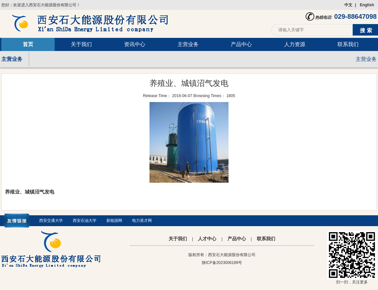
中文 (348, 5)
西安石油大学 (84, 220)
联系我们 (348, 44)
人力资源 (294, 44)
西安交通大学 (51, 220)
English (367, 5)
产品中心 (241, 44)
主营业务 (188, 44)
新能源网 (114, 220)
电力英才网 (142, 220)
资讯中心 (134, 44)
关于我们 (81, 44)
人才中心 (207, 238)
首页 (28, 44)
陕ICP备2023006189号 (222, 262)
